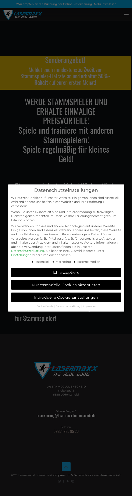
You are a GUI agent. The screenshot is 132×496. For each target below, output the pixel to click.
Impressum (89, 306)
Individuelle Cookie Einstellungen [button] (66, 297)
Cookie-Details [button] (45, 306)
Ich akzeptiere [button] (66, 272)
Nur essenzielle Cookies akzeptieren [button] (66, 285)
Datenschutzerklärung (27, 251)
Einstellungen (21, 255)
